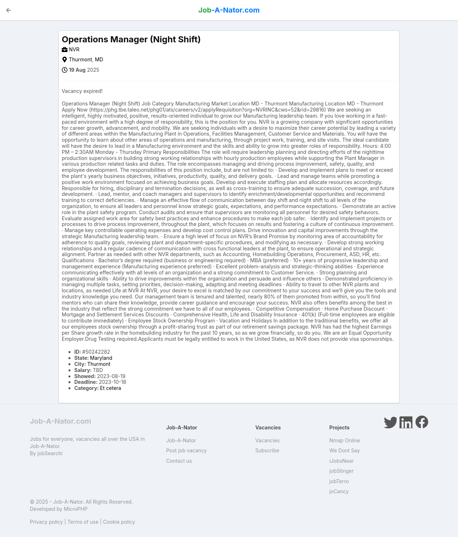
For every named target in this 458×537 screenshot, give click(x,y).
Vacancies (267, 440)
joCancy (339, 491)
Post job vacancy (186, 450)
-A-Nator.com (229, 10)
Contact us (179, 461)
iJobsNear (342, 461)
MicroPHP (76, 509)
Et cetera (110, 388)
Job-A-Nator (181, 440)
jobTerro (339, 481)
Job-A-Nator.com (60, 421)
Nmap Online (345, 440)
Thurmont (80, 59)
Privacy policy (46, 522)
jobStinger (342, 471)
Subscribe (267, 450)
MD (99, 59)
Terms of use (83, 522)
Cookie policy (119, 522)
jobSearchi (49, 453)
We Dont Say (345, 450)
